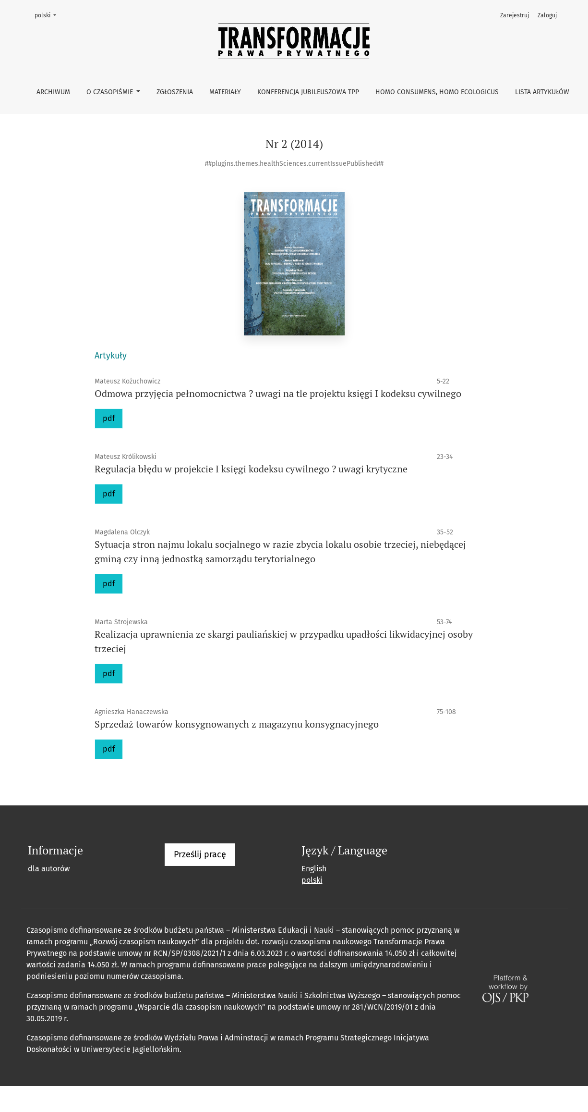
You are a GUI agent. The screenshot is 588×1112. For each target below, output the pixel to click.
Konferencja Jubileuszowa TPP (308, 92)
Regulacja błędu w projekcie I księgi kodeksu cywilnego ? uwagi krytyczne (251, 468)
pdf (109, 418)
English (313, 868)
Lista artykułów (542, 92)
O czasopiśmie (110, 92)
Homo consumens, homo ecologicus (437, 92)
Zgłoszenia (174, 92)
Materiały (225, 92)
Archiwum (53, 92)
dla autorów (49, 868)
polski (48, 15)
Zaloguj (547, 15)
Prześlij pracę (200, 854)
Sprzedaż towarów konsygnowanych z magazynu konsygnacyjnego (237, 723)
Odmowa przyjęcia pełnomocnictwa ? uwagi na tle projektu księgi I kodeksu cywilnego (278, 393)
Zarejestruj (514, 15)
